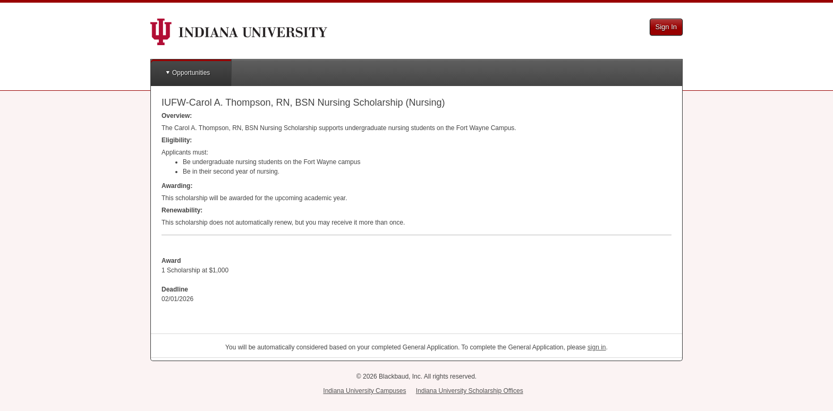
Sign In (666, 27)
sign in (597, 347)
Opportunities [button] (191, 72)
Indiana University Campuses (364, 391)
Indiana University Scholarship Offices (469, 391)
